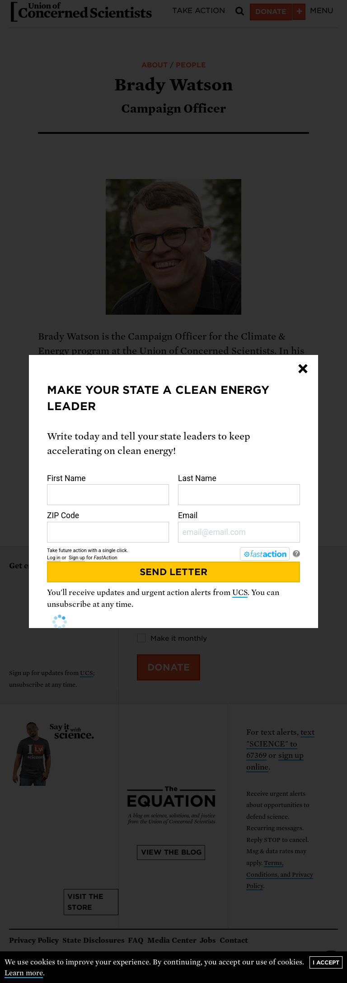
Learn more (24, 973)
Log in (54, 558)
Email (239, 527)
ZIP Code (108, 527)
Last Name (239, 490)
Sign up (77, 558)
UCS (240, 592)
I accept (326, 962)
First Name (108, 490)
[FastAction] (265, 554)
